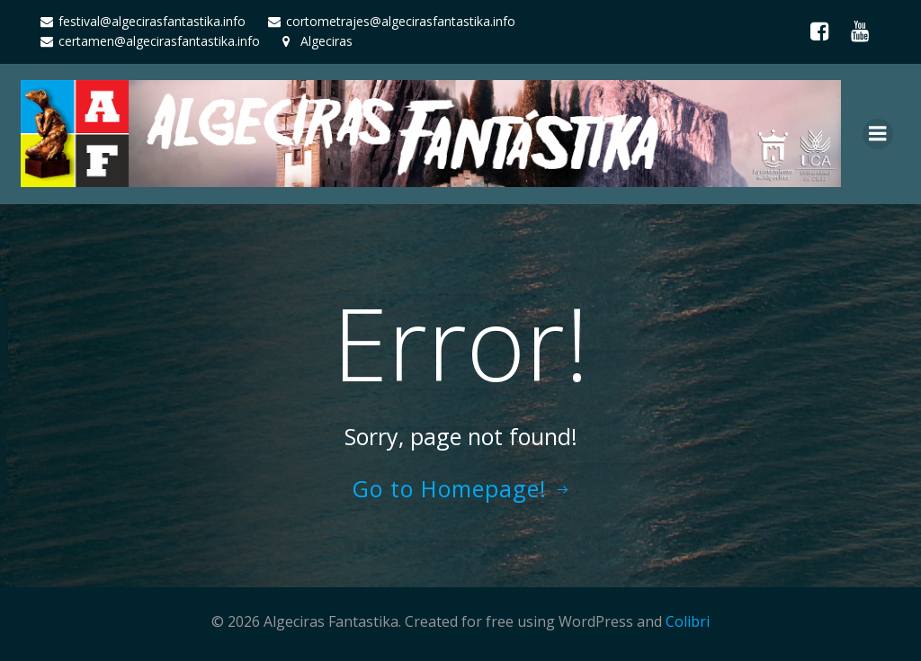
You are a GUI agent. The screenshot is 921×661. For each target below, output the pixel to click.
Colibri (688, 621)
